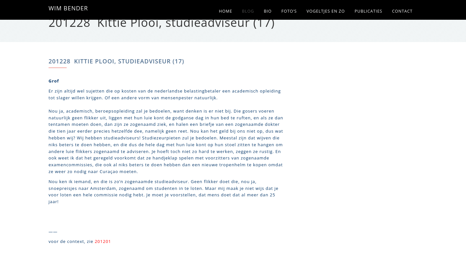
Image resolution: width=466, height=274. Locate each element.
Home (225, 11)
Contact (402, 11)
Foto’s (289, 11)
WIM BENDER (68, 8)
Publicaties (369, 11)
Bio (268, 11)
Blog (248, 11)
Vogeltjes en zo (325, 11)
